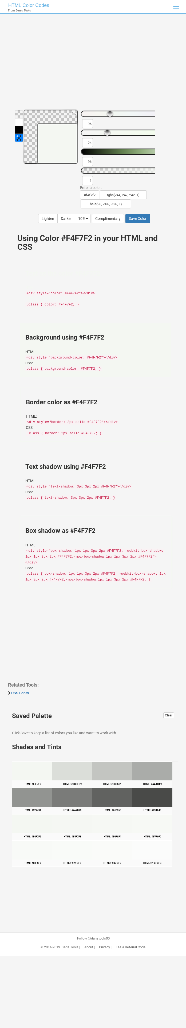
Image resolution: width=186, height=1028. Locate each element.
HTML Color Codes (28, 5)
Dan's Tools (69, 947)
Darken (67, 218)
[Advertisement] (93, 64)
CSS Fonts (20, 693)
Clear (168, 715)
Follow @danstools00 (93, 938)
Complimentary (108, 218)
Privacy (104, 947)
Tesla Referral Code (130, 947)
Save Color (138, 218)
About (88, 947)
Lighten (48, 218)
